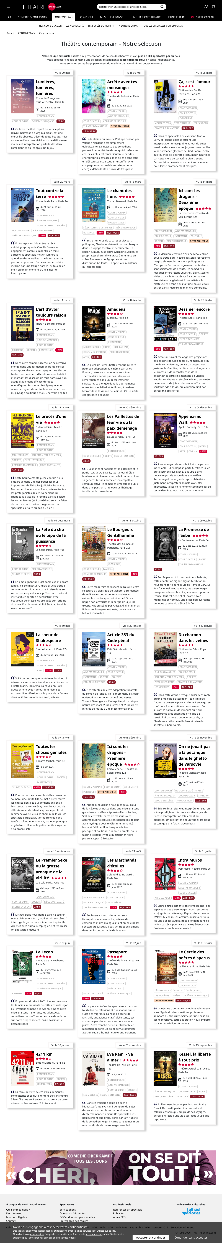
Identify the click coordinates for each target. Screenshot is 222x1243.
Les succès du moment (101, 25)
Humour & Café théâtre (145, 17)
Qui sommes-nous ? (18, 1209)
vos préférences (94, 1234)
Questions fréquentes (73, 1213)
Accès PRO (119, 1217)
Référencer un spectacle (127, 1209)
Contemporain (63, 17)
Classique (87, 17)
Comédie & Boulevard (32, 17)
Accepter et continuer (150, 1237)
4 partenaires (37, 1234)
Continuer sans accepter (190, 1237)
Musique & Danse (111, 17)
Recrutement (14, 1213)
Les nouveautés (75, 25)
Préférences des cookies (74, 1220)
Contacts (11, 1220)
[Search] (127, 7)
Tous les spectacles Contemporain (163, 25)
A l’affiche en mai (128, 25)
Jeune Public (176, 17)
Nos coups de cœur (50, 25)
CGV (62, 1217)
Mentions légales (16, 1217)
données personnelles (81, 1217)
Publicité (118, 1213)
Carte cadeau (202, 17)
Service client (68, 1209)
